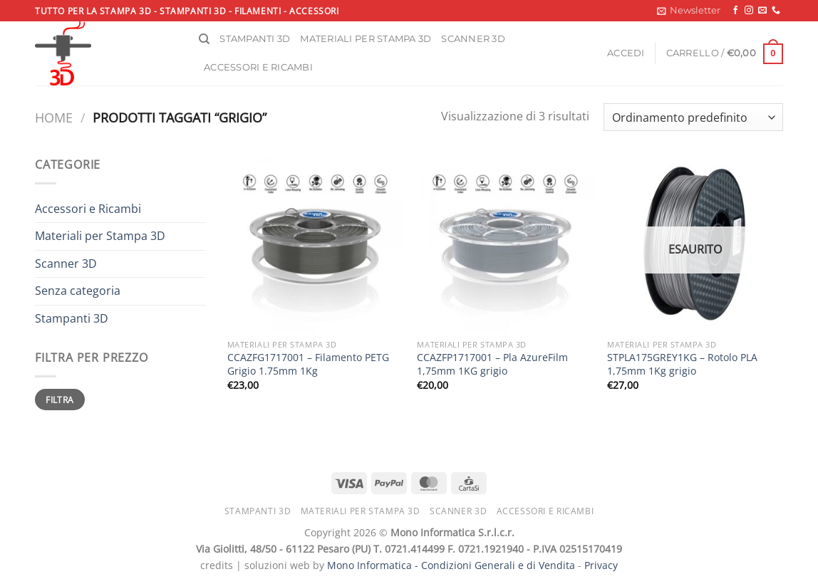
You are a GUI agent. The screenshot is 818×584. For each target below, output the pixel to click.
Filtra (59, 399)
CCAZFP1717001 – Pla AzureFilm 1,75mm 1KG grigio (492, 364)
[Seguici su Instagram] (749, 11)
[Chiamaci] (776, 11)
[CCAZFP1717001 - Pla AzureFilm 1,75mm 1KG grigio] (505, 244)
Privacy (601, 565)
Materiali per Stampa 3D (100, 236)
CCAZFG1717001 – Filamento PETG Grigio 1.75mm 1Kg (308, 364)
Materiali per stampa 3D (365, 38)
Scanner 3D (473, 38)
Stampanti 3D (254, 38)
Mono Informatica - (374, 565)
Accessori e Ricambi (88, 209)
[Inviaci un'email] (762, 11)
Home (54, 117)
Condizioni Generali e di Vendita (498, 565)
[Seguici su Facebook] (735, 11)
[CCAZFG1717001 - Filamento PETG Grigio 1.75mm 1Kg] (315, 244)
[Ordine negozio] (693, 117)
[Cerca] (204, 39)
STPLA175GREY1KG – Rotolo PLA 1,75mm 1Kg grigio (682, 364)
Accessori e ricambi (258, 67)
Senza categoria (77, 290)
